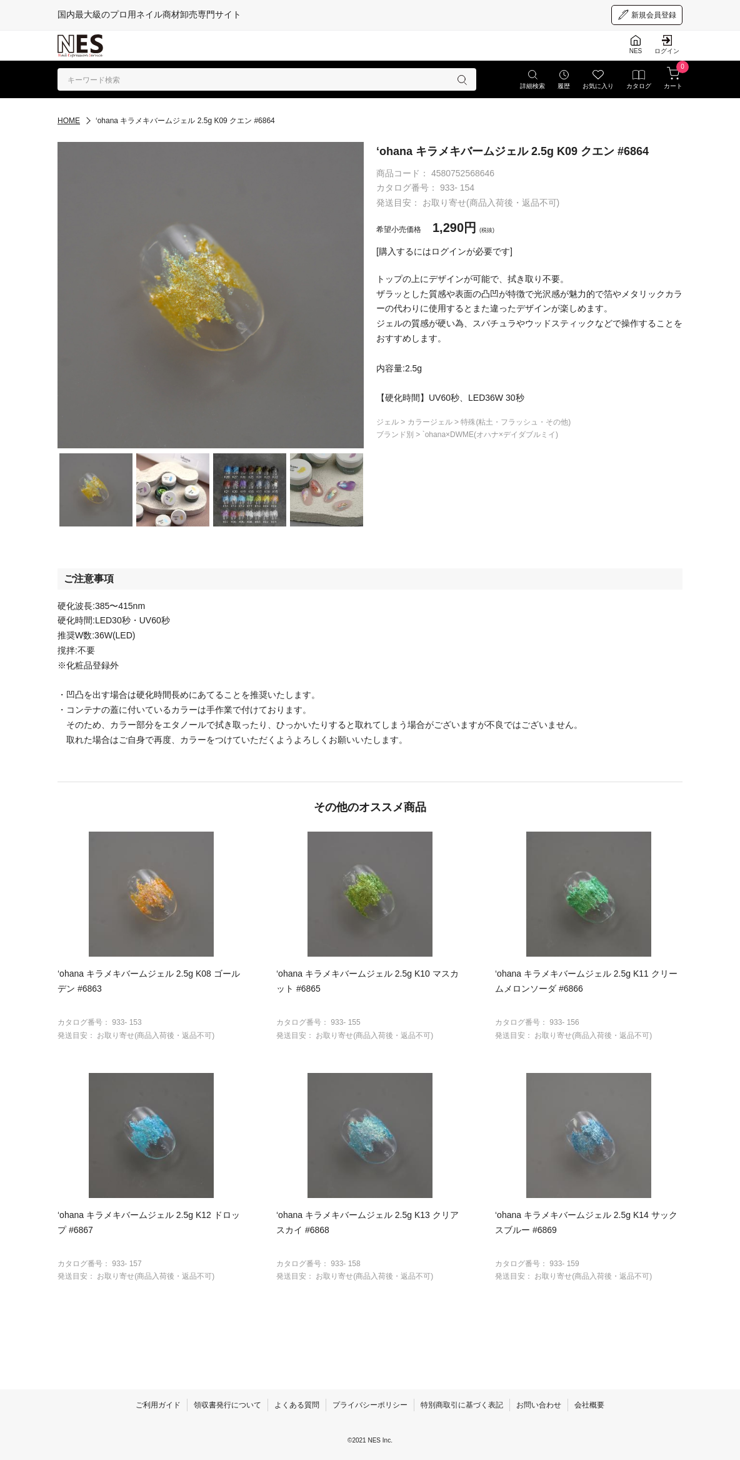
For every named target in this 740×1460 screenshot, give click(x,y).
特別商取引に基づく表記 (462, 1405)
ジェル (388, 422)
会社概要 (589, 1405)
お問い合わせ (538, 1405)
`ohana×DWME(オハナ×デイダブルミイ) (490, 434)
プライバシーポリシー (370, 1405)
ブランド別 (396, 434)
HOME (69, 120)
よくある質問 (296, 1405)
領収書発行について (227, 1405)
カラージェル (431, 422)
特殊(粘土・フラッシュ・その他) (516, 422)
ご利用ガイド (158, 1405)
